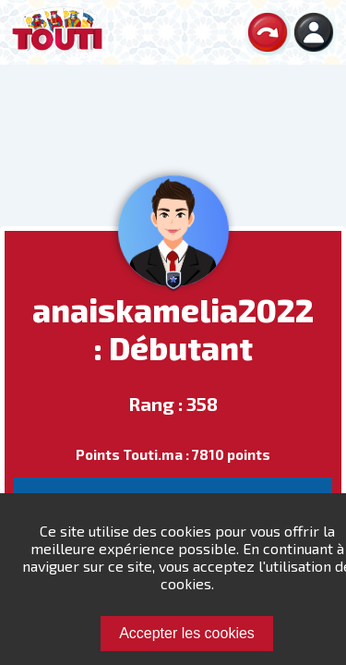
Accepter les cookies (187, 633)
